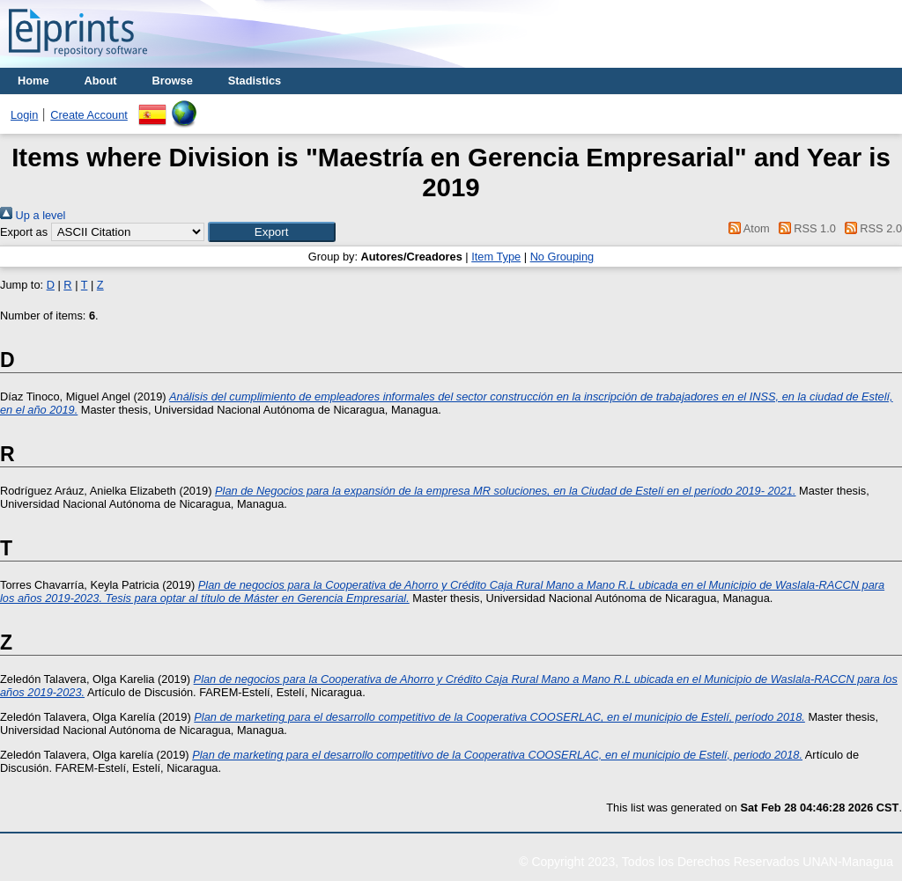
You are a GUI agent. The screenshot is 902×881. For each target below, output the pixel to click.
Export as (24, 232)
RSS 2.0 (870, 228)
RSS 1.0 (804, 228)
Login (24, 114)
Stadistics (254, 80)
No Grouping (562, 256)
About (101, 80)
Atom (746, 228)
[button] (272, 232)
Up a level (32, 215)
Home (33, 80)
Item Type (496, 256)
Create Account (89, 114)
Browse (172, 80)
